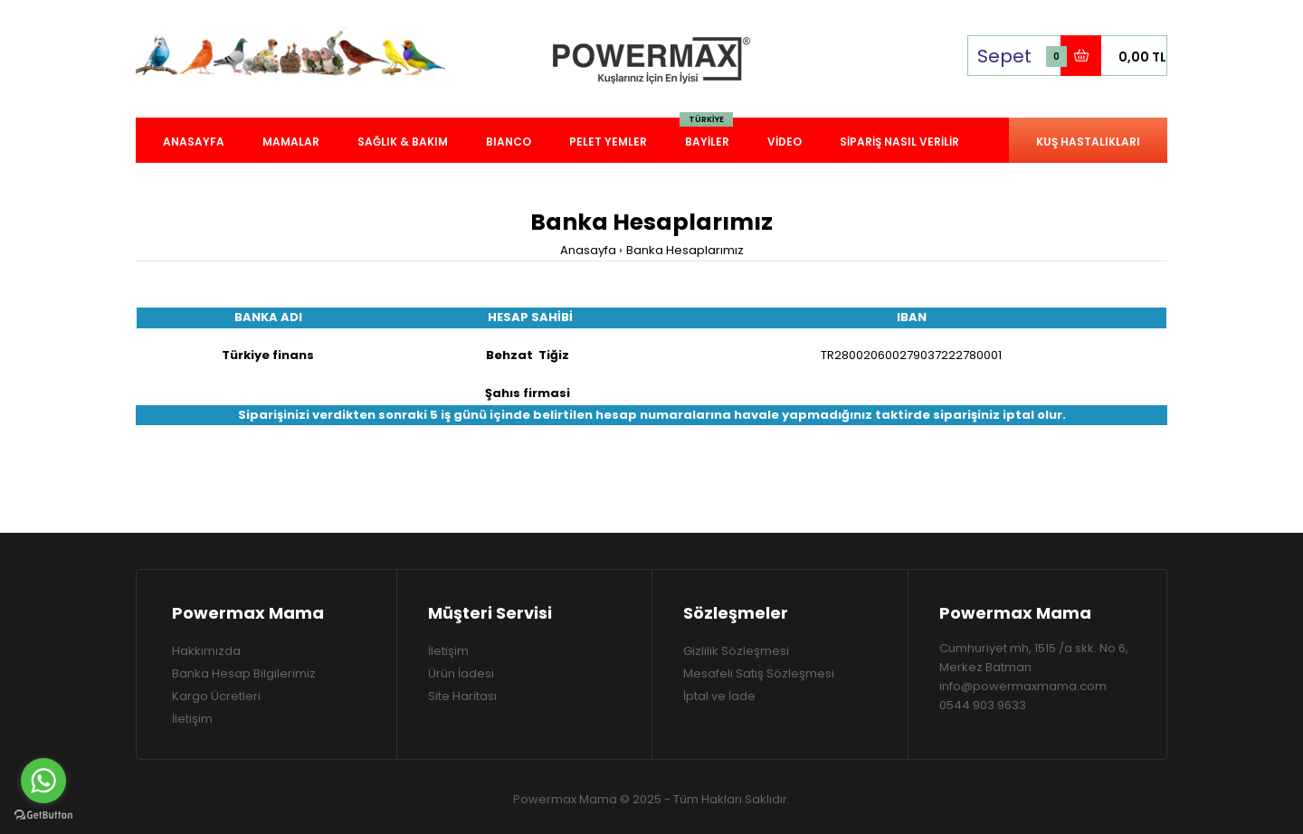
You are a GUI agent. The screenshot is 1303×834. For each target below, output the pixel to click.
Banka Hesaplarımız (685, 250)
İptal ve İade (719, 696)
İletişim (192, 718)
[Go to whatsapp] (43, 780)
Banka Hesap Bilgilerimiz (244, 673)
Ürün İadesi (461, 673)
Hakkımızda (206, 650)
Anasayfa (588, 250)
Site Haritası (462, 696)
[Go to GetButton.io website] (43, 815)
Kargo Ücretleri (216, 696)
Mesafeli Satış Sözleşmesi (758, 673)
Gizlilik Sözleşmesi (736, 650)
